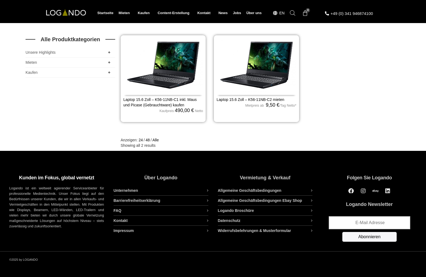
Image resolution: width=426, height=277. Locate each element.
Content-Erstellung (175, 13)
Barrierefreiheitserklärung (137, 200)
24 (141, 140)
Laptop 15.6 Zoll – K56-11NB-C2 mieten (250, 99)
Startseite (105, 13)
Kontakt (205, 13)
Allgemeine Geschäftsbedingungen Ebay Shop (260, 200)
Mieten (126, 13)
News (223, 13)
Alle (155, 140)
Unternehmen (126, 190)
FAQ (117, 210)
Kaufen (145, 13)
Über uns (254, 13)
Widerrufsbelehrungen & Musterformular (254, 230)
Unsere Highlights (69, 52)
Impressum (124, 230)
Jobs (237, 13)
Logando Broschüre (236, 210)
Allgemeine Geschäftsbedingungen (249, 190)
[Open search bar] (292, 12)
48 (148, 140)
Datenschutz (229, 220)
